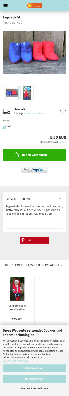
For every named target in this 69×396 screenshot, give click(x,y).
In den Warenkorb (30, 155)
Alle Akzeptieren (34, 368)
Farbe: (6, 120)
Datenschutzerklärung (15, 360)
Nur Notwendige (34, 379)
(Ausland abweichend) (34, 113)
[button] (34, 240)
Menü (5, 5)
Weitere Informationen (34, 388)
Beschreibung (18, 199)
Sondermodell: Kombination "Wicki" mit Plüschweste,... (17, 307)
